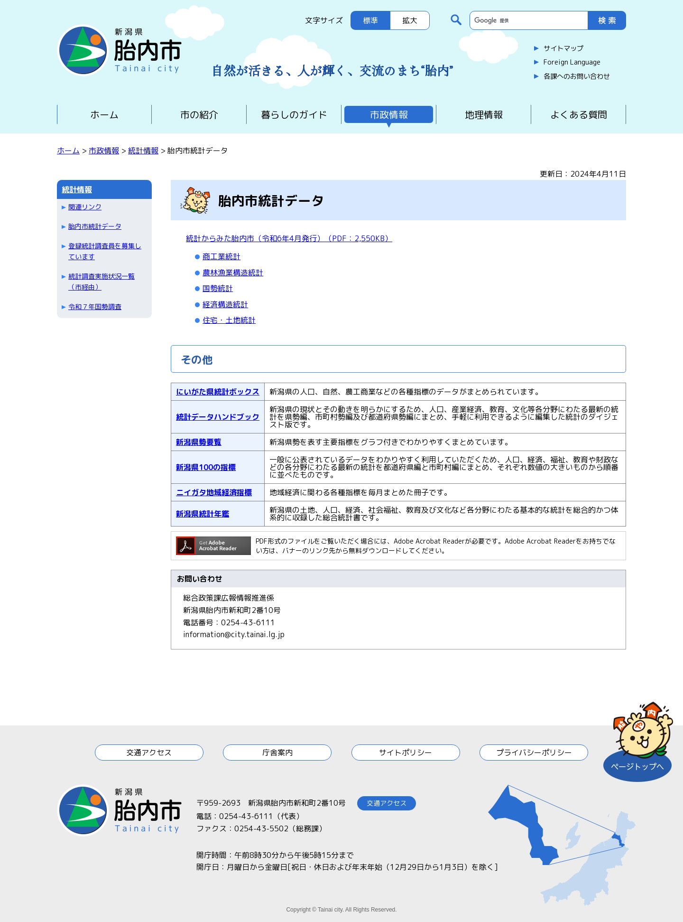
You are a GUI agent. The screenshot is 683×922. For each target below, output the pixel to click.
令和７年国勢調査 (94, 306)
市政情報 (389, 114)
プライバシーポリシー (534, 752)
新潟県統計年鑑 (202, 513)
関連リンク (85, 206)
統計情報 (143, 150)
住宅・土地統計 (229, 320)
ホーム (104, 114)
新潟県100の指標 (206, 467)
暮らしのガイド (294, 114)
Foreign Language (572, 62)
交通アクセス (149, 752)
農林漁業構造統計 (233, 272)
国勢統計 (218, 288)
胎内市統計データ (94, 226)
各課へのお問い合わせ (577, 76)
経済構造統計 (225, 304)
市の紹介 (199, 114)
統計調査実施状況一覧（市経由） (101, 281)
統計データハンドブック (217, 417)
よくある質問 (578, 114)
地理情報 (484, 114)
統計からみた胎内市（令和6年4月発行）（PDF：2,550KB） (289, 238)
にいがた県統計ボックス (217, 391)
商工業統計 (221, 256)
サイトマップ (563, 48)
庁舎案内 (277, 752)
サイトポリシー (405, 752)
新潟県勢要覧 (199, 442)
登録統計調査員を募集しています (104, 251)
